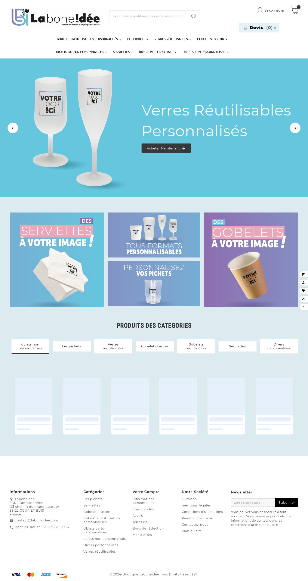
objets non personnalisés (30, 346)
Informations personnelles (143, 501)
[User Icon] (270, 10)
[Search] (193, 16)
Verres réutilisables (113, 346)
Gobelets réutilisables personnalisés (101, 520)
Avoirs (138, 516)
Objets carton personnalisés (95, 530)
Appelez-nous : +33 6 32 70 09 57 (42, 527)
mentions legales (196, 505)
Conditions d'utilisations (202, 512)
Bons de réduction (148, 528)
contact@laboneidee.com (36, 520)
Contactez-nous (195, 525)
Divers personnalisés (279, 346)
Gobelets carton (154, 346)
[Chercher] (149, 16)
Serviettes (237, 346)
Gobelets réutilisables (196, 346)
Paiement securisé (197, 518)
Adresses (140, 522)
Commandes (143, 509)
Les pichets (71, 346)
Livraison (189, 499)
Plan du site (192, 531)
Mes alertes (142, 535)
